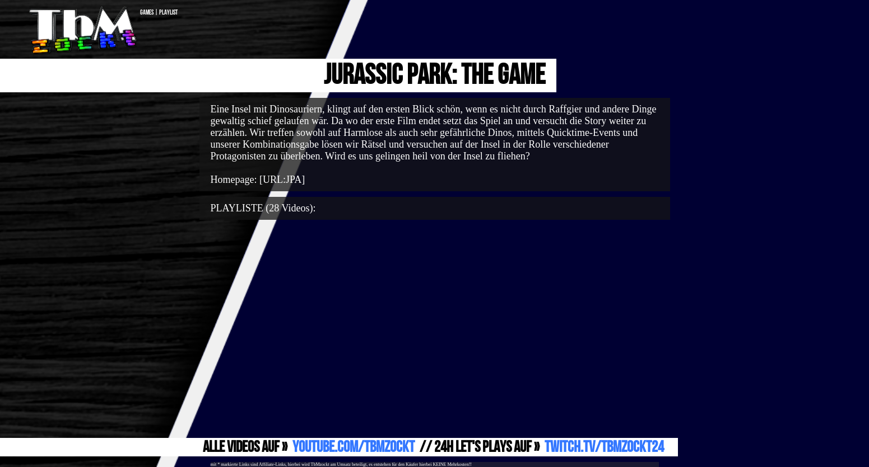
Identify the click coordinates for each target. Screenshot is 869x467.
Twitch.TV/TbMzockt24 (604, 447)
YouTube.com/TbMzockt (353, 447)
